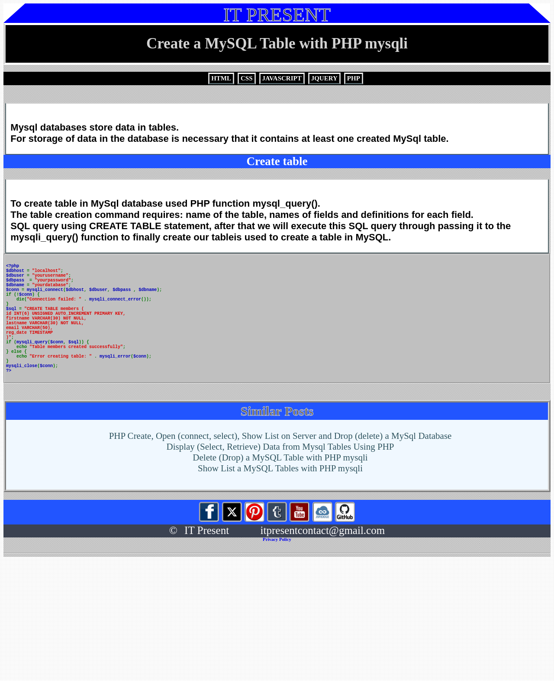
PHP (353, 78)
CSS (247, 78)
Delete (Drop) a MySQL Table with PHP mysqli (280, 490)
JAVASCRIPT (282, 78)
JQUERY (324, 78)
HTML (221, 78)
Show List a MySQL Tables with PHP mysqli (280, 501)
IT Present (206, 563)
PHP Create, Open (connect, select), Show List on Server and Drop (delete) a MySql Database (280, 468)
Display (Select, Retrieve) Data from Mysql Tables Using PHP (280, 479)
